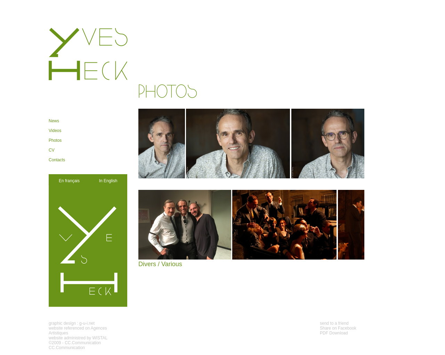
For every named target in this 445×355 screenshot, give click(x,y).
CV (52, 150)
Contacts (57, 159)
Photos (55, 140)
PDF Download (334, 333)
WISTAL (99, 337)
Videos (55, 130)
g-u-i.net (87, 323)
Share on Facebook (338, 328)
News (54, 120)
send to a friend (334, 323)
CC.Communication (83, 342)
